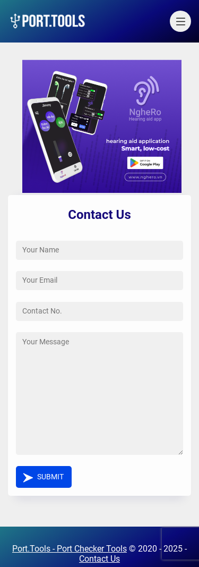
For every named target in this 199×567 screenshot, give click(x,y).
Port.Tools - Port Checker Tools (69, 549)
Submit (50, 476)
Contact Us (99, 559)
